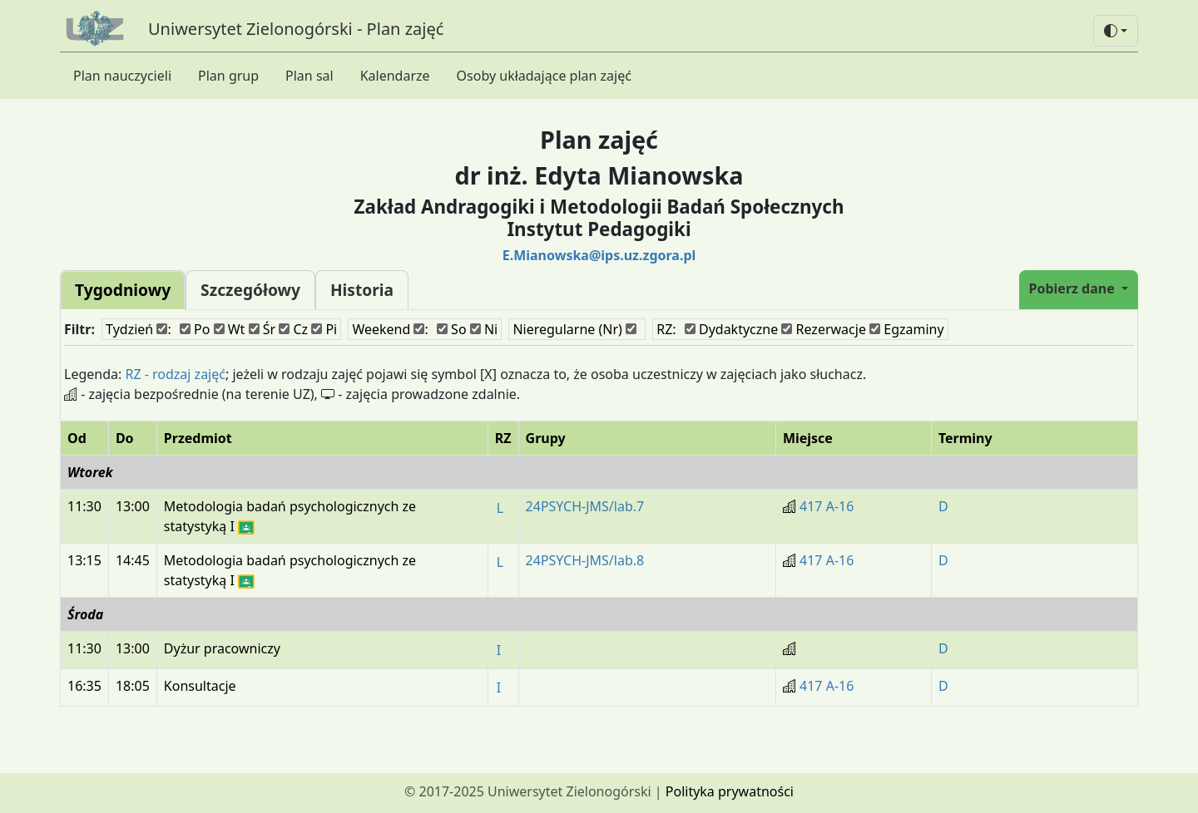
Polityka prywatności (730, 791)
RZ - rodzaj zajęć (175, 374)
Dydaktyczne (731, 329)
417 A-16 (826, 506)
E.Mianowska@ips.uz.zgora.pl (599, 255)
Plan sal (309, 76)
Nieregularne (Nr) (574, 329)
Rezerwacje (823, 329)
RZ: (666, 329)
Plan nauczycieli (122, 76)
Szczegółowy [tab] (250, 289)
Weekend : (390, 329)
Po (195, 329)
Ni (484, 329)
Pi (324, 329)
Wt (229, 329)
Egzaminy (906, 329)
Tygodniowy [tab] (123, 289)
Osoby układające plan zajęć (544, 76)
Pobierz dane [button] (1073, 288)
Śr (262, 329)
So (452, 329)
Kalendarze (395, 76)
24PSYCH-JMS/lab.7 (585, 506)
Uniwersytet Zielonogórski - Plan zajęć (295, 28)
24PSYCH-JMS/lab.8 (585, 560)
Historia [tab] (362, 289)
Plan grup (228, 76)
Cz (293, 329)
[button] (1115, 31)
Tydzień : (138, 329)
